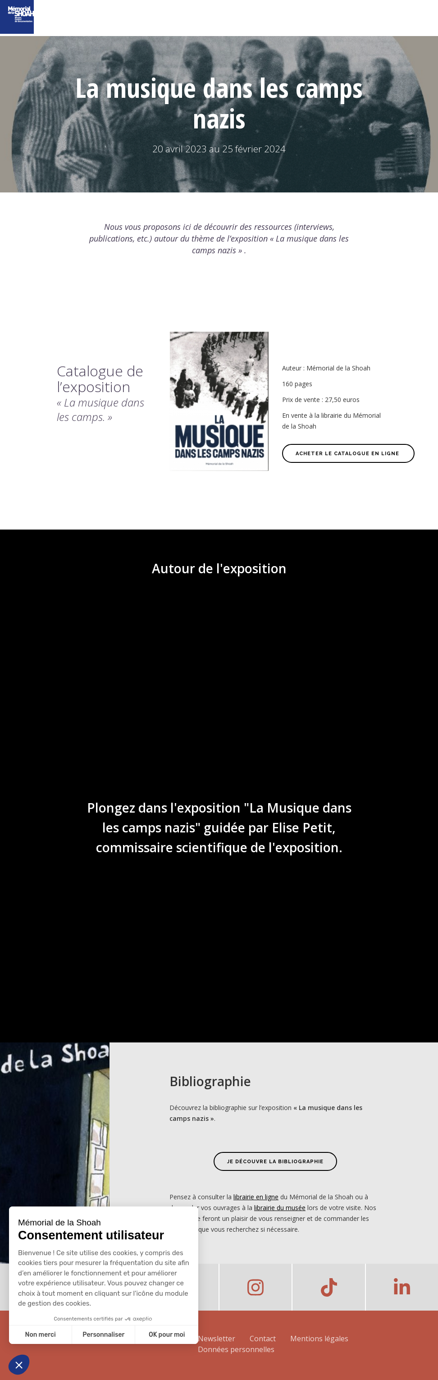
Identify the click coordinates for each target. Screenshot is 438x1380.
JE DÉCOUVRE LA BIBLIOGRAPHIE (275, 1162)
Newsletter (216, 1338)
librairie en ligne (255, 1197)
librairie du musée (280, 1207)
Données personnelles (236, 1349)
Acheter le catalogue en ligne (348, 454)
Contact (263, 1338)
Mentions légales (319, 1338)
